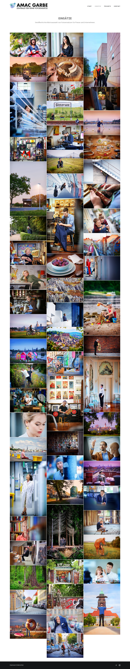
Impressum (13, 665)
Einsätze (98, 6)
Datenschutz (20, 665)
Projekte (107, 6)
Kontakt (117, 6)
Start (89, 6)
